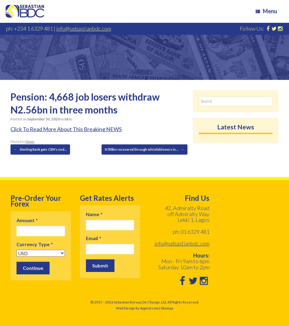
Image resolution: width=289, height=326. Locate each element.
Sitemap (167, 308)
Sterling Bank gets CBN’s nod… (40, 149)
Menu (266, 11)
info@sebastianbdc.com (83, 28)
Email (93, 238)
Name (94, 214)
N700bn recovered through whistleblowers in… (144, 149)
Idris (68, 119)
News (30, 141)
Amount (27, 220)
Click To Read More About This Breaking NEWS (66, 129)
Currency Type (35, 244)
